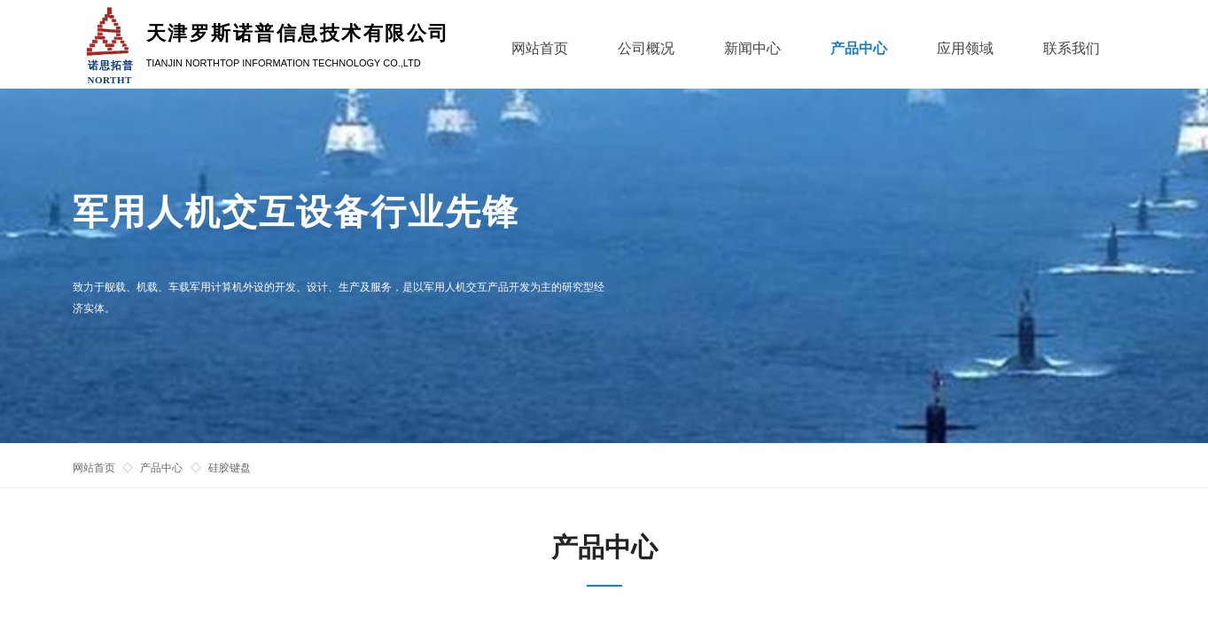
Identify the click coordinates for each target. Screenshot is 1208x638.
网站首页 (94, 468)
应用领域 (965, 48)
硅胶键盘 (229, 468)
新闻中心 (752, 48)
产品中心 (161, 468)
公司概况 (646, 48)
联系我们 (1071, 48)
